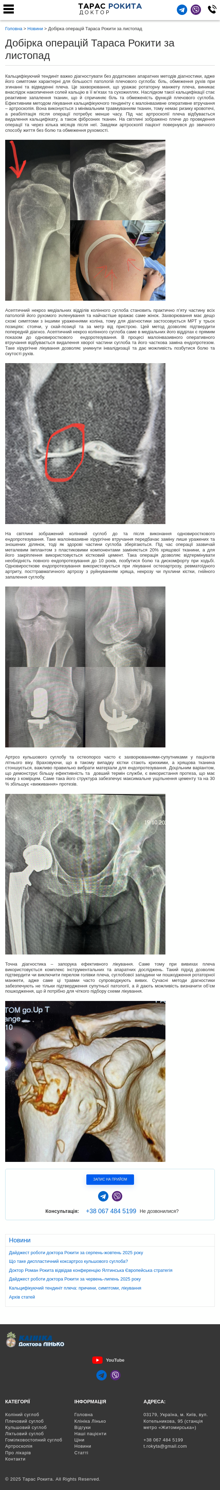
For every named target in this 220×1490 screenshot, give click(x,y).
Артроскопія (18, 1446)
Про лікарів (18, 1452)
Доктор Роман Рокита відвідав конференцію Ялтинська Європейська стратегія (90, 1270)
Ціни (79, 1439)
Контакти (15, 1459)
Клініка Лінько (90, 1421)
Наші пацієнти (90, 1433)
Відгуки (82, 1427)
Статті (81, 1452)
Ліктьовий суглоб (24, 1433)
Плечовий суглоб (24, 1421)
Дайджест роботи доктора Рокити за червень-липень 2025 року (75, 1279)
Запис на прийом (110, 1179)
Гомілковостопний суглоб (33, 1439)
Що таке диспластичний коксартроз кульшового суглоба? (68, 1261)
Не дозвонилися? (159, 1211)
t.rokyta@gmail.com (165, 1446)
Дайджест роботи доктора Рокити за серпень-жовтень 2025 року (76, 1252)
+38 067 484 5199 (111, 1211)
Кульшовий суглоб (26, 1427)
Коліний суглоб (22, 1414)
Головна (83, 1414)
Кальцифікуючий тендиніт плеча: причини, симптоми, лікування (75, 1288)
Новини (82, 1446)
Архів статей (22, 1297)
